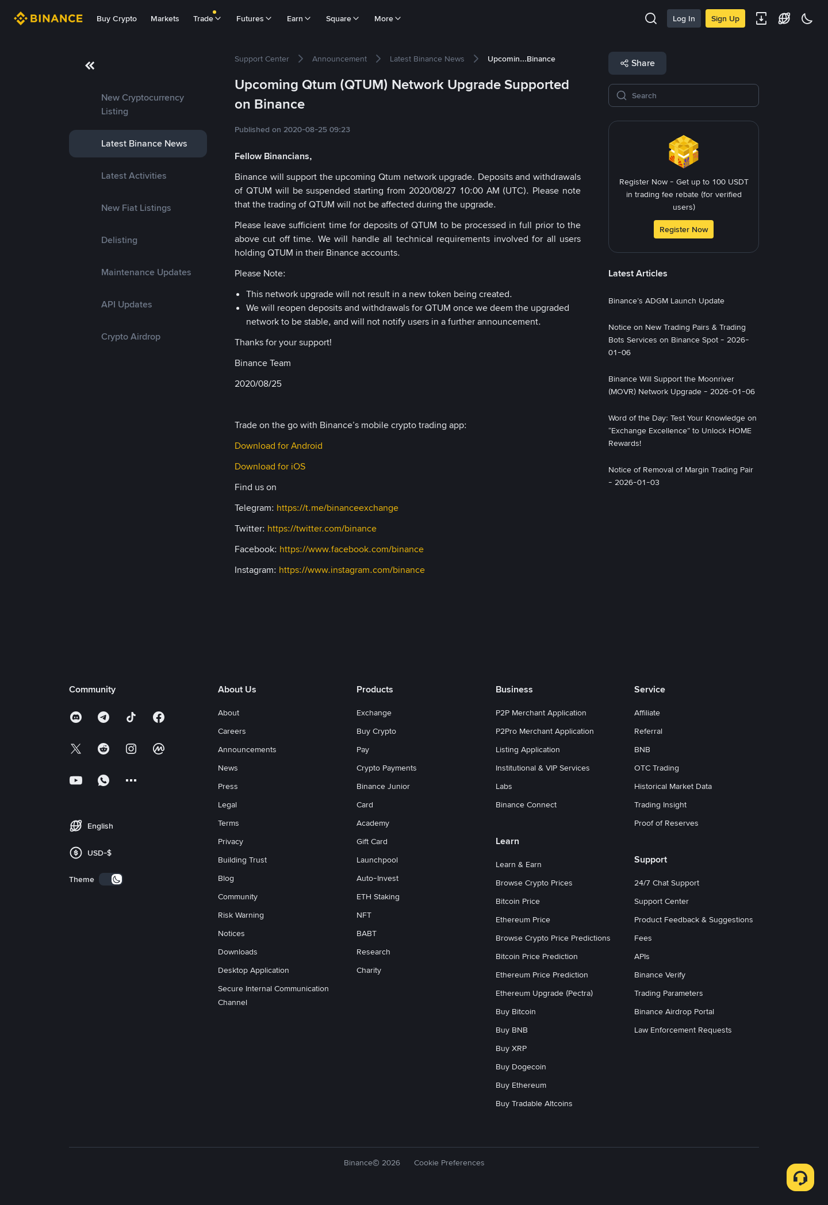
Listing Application (528, 749)
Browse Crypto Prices (534, 882)
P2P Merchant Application (541, 712)
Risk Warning (241, 915)
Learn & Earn (519, 864)
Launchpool (377, 859)
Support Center (661, 901)
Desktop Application (253, 970)
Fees (643, 938)
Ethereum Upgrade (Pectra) (544, 993)
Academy (372, 823)
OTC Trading (656, 768)
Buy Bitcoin (516, 1011)
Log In (684, 18)
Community (238, 896)
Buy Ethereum (521, 1085)
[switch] (111, 879)
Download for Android (279, 446)
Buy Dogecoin (521, 1066)
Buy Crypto (117, 18)
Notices (231, 933)
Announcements (247, 749)
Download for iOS (270, 466)
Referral (648, 731)
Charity (368, 970)
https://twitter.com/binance (322, 528)
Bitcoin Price (518, 901)
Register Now (684, 229)
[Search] (692, 95)
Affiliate (647, 712)
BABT (366, 933)
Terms (228, 823)
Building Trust (242, 859)
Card (364, 804)
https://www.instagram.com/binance (352, 570)
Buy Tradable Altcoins (534, 1103)
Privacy (230, 841)
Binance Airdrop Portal (674, 1011)
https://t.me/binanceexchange (337, 508)
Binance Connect (526, 804)
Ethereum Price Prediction (542, 974)
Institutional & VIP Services (543, 768)
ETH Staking (378, 896)
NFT (363, 915)
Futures (254, 18)
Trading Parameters (668, 993)
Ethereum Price (523, 919)
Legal (227, 804)
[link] (138, 104)
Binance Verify (659, 974)
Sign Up (725, 18)
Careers (232, 731)
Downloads (238, 951)
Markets (165, 18)
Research (373, 951)
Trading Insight (660, 804)
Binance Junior (383, 786)
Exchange (374, 712)
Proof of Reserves (666, 823)
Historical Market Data (673, 786)
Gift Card (372, 841)
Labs (504, 786)
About (228, 712)
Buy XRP (511, 1048)
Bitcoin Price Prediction (537, 956)
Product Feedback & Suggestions (693, 919)
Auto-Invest (377, 878)
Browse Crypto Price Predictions (553, 938)
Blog (226, 878)
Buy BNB (512, 1030)
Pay (362, 749)
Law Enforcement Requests (683, 1030)
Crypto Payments (386, 768)
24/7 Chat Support (666, 882)
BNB (642, 749)
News (228, 768)
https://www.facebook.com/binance (351, 549)
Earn (299, 18)
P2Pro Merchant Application (545, 731)
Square (343, 18)
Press (228, 786)
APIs (642, 956)
